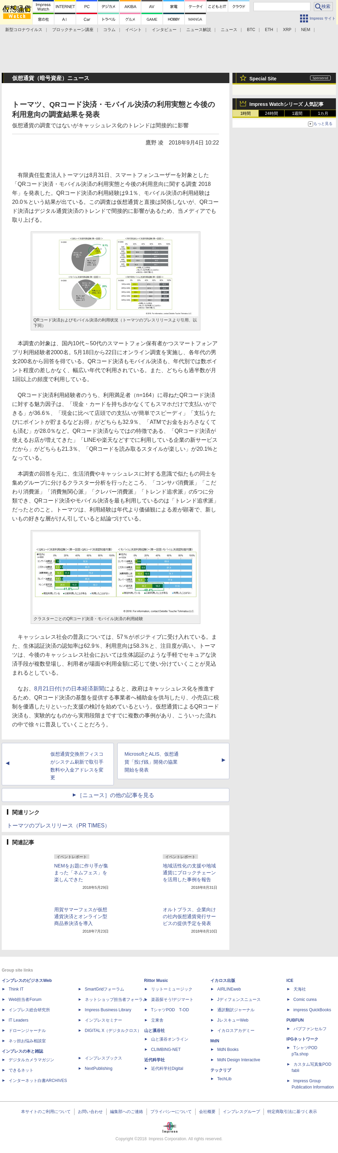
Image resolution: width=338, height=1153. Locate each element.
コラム (109, 29)
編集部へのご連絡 (126, 1111)
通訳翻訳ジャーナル (236, 1009)
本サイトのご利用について (46, 1111)
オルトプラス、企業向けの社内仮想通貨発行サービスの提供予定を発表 (189, 916)
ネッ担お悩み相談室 (27, 1040)
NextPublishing (98, 1068)
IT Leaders (18, 1020)
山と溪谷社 (154, 1030)
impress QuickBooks (312, 1009)
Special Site (263, 78)
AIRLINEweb (229, 989)
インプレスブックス (103, 1058)
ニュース (229, 29)
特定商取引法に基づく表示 (292, 1111)
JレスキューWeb (232, 1020)
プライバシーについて (171, 1111)
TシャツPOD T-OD (170, 1009)
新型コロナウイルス (23, 29)
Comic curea (305, 999)
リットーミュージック (171, 989)
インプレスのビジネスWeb (27, 980)
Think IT (16, 989)
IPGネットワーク (303, 1039)
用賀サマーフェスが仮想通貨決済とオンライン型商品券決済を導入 (80, 916)
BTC (251, 29)
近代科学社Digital (167, 1068)
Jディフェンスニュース (239, 999)
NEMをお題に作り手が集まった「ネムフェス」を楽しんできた (81, 872)
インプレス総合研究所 (29, 1009)
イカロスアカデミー (236, 1030)
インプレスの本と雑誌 (22, 1051)
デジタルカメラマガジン (31, 1059)
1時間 (245, 113)
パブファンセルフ (310, 1028)
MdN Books (228, 1049)
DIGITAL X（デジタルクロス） (113, 1030)
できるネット (21, 1070)
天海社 (300, 989)
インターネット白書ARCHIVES (38, 1080)
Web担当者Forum (25, 999)
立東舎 (157, 1020)
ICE (290, 980)
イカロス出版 (222, 980)
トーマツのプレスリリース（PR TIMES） (58, 825)
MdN (214, 1040)
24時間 (271, 113)
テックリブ (220, 1070)
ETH (269, 29)
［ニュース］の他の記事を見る (115, 795)
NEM (305, 29)
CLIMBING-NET (166, 1049)
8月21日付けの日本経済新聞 (69, 689)
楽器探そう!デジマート (172, 999)
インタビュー (164, 29)
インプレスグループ (241, 1111)
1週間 (297, 113)
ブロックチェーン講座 (72, 29)
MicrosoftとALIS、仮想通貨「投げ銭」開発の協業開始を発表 (152, 762)
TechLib (224, 1078)
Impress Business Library (108, 1009)
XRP (287, 29)
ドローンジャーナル (27, 1030)
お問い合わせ (90, 1111)
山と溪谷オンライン (169, 1039)
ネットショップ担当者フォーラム (116, 999)
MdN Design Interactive (238, 1059)
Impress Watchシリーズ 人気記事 (286, 104)
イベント (133, 29)
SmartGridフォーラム (105, 989)
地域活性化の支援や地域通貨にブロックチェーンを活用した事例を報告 (189, 872)
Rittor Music (156, 980)
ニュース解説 (198, 29)
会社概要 (207, 1111)
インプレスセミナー (103, 1020)
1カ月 (323, 113)
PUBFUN (295, 1020)
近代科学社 (154, 1059)
